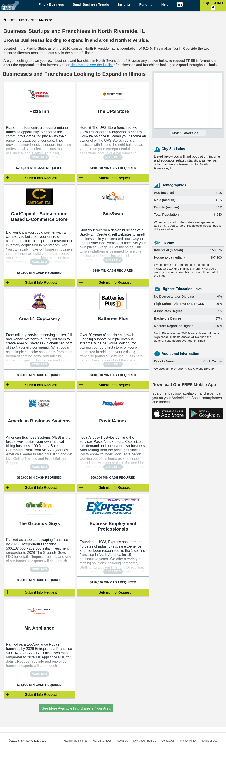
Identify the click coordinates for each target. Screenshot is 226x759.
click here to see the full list (91, 65)
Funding (146, 4)
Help (165, 4)
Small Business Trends (91, 4)
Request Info (213, 5)
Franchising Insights (75, 740)
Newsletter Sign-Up (144, 740)
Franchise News (101, 740)
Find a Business (51, 4)
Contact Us (167, 740)
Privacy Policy (188, 740)
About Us (122, 740)
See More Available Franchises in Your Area (76, 708)
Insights (124, 4)
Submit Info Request (41, 178)
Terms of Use (209, 740)
